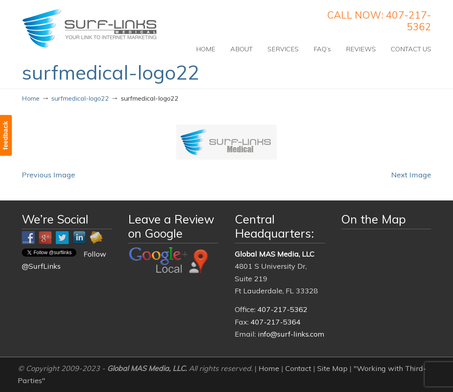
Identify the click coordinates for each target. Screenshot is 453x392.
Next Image (411, 174)
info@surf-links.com (291, 334)
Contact (298, 368)
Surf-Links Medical (89, 28)
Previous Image (48, 174)
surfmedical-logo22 (80, 98)
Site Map (332, 368)
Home (31, 98)
